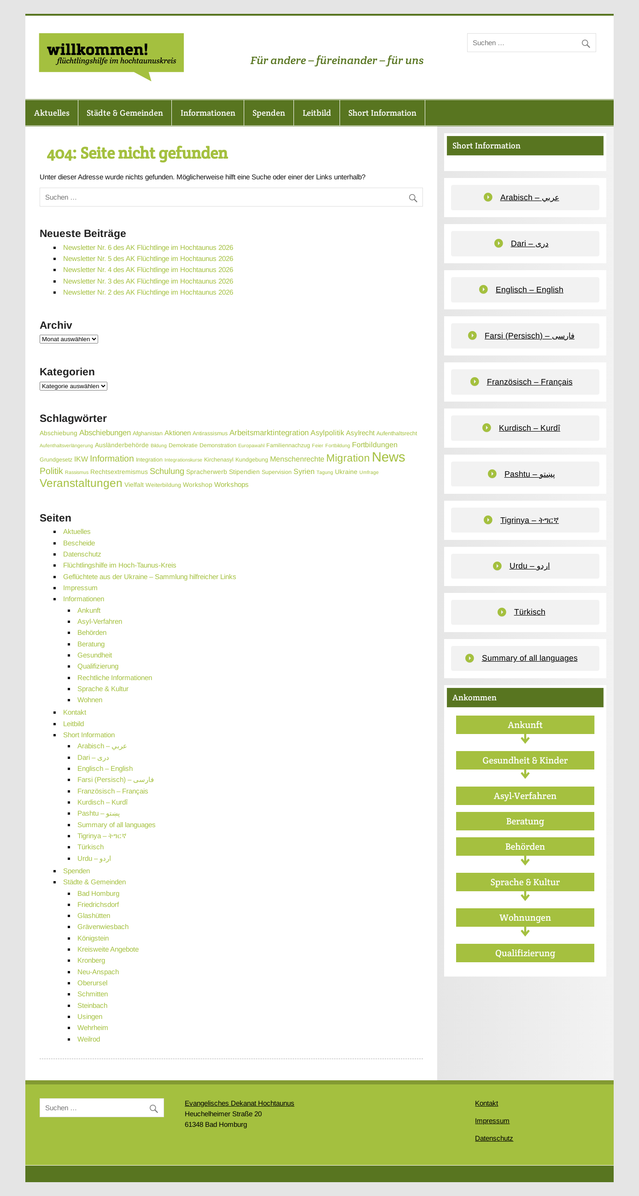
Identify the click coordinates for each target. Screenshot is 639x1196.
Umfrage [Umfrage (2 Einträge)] (369, 472)
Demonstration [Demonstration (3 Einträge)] (217, 445)
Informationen (208, 112)
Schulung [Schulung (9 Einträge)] (167, 471)
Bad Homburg (98, 893)
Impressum (80, 588)
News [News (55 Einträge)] (388, 456)
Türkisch (90, 847)
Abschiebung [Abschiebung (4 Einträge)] (58, 433)
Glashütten (93, 915)
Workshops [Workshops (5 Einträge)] (231, 484)
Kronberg (91, 960)
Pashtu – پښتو (98, 813)
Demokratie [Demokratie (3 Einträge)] (183, 445)
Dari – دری (93, 757)
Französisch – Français (112, 791)
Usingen (89, 1016)
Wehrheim (92, 1027)
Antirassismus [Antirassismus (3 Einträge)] (210, 433)
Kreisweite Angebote (108, 949)
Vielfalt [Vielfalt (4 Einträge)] (134, 484)
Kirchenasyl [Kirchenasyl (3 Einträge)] (219, 459)
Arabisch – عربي (102, 746)
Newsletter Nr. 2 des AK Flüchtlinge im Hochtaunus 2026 (148, 292)
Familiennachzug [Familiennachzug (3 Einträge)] (288, 445)
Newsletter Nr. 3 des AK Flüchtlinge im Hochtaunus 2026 (148, 281)
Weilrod (88, 1039)
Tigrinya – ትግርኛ (102, 836)
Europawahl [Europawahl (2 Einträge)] (251, 445)
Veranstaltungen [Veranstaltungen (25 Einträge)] (81, 483)
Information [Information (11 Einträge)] (112, 458)
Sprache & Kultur (103, 689)
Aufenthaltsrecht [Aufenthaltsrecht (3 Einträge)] (396, 433)
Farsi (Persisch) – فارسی (115, 779)
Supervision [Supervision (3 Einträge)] (277, 472)
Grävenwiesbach (103, 926)
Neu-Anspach (98, 972)
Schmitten (92, 994)
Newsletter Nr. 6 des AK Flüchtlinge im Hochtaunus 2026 (148, 247)
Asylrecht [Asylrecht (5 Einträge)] (360, 433)
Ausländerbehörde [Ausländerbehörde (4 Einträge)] (122, 445)
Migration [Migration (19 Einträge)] (348, 458)
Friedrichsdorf (98, 904)
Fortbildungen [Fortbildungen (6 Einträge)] (375, 444)
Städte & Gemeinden (125, 112)
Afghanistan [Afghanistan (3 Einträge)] (148, 433)
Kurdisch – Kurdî (102, 802)
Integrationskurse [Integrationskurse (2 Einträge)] (183, 459)
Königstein (93, 938)
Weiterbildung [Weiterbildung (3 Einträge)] (163, 485)
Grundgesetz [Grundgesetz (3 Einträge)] (56, 459)
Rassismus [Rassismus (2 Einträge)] (76, 472)
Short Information (382, 112)
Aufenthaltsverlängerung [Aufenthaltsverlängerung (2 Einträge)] (66, 445)
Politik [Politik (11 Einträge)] (51, 471)
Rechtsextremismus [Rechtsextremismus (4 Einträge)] (119, 471)
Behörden (91, 632)
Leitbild (317, 112)
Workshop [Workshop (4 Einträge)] (197, 484)
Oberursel (92, 983)
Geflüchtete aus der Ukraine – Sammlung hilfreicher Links (149, 576)
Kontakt (74, 712)
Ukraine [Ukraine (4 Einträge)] (346, 471)
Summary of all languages (116, 825)
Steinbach (92, 1005)
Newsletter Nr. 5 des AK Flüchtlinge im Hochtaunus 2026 (148, 258)
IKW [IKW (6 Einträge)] (81, 459)
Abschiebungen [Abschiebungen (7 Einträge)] (105, 432)
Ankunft (88, 610)
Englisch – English (105, 768)
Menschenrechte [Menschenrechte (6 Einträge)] (297, 459)
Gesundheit (94, 655)
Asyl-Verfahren (99, 621)
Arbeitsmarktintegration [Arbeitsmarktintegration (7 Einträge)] (269, 432)
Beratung (91, 644)
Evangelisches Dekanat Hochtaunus (239, 1103)
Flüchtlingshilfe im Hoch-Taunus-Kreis (119, 565)
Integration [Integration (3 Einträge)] (149, 459)
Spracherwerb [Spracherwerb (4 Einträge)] (206, 471)
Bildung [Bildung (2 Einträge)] (159, 445)
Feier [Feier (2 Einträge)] (317, 445)
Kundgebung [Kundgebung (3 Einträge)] (251, 459)
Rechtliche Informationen (114, 677)
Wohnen (89, 700)
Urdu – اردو (94, 858)
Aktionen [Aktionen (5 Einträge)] (177, 433)
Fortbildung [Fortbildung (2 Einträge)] (337, 445)
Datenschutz (82, 554)
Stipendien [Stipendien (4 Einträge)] (244, 471)
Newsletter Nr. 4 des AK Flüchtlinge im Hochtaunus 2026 (148, 269)
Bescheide (79, 543)
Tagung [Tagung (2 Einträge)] (325, 472)
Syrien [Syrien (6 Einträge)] (304, 471)
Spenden (268, 112)
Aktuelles (52, 112)
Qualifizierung (97, 666)
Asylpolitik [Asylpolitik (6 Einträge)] (327, 432)
